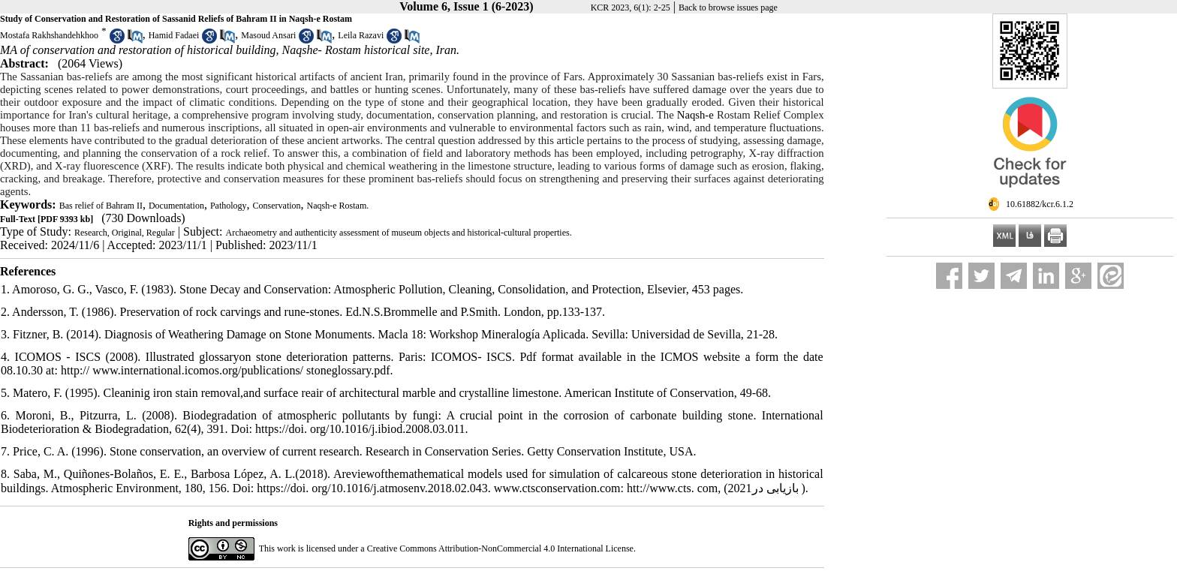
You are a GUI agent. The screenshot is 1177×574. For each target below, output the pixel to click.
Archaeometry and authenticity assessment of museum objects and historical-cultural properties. (398, 232)
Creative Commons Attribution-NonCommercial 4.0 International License (500, 548)
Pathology (228, 205)
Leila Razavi (361, 35)
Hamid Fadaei (174, 35)
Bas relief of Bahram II (101, 205)
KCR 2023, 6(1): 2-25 (630, 7)
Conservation (277, 205)
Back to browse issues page (728, 7)
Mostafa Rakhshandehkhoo (49, 35)
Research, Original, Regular (124, 232)
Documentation (176, 205)
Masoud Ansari (268, 35)
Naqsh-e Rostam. (338, 205)
